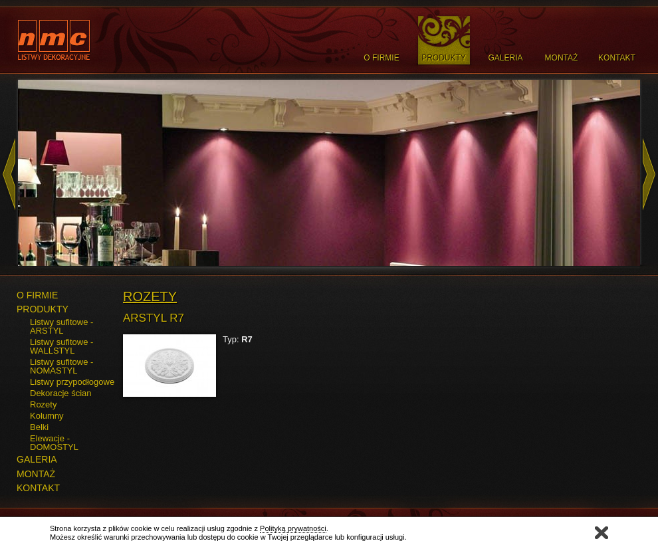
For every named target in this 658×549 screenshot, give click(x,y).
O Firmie (381, 57)
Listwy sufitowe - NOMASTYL (61, 366)
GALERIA (37, 459)
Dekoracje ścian (61, 393)
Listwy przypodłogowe (72, 382)
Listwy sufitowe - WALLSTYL (61, 346)
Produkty (443, 57)
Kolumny (47, 416)
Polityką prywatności (293, 528)
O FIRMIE (37, 295)
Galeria (505, 57)
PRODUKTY (42, 309)
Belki (39, 427)
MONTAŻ (36, 474)
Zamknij (601, 532)
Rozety (43, 404)
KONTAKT (38, 488)
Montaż (561, 57)
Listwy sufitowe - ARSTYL (61, 326)
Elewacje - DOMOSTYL (54, 442)
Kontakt (616, 57)
